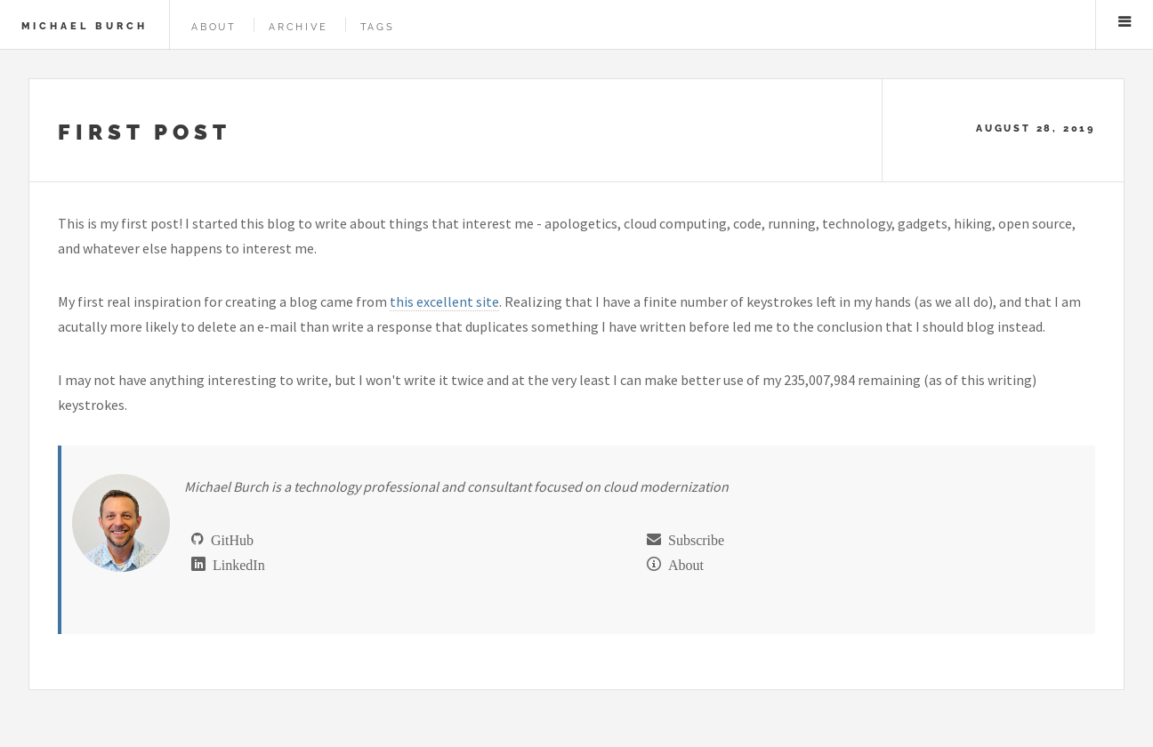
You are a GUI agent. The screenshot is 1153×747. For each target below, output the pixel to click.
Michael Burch (84, 26)
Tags (377, 26)
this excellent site (444, 301)
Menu (1124, 21)
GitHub (229, 539)
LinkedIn (235, 564)
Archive (298, 26)
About (214, 26)
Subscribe (692, 539)
